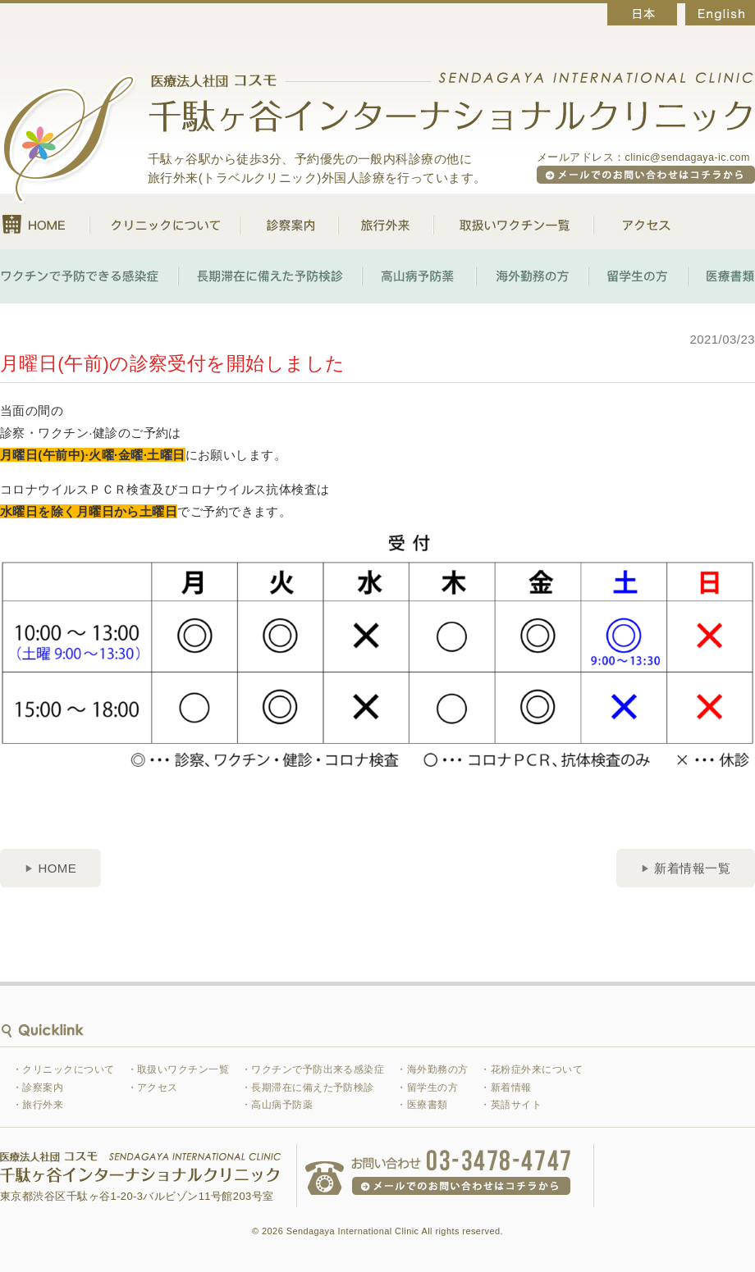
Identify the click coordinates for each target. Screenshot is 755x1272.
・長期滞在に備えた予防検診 (307, 1087)
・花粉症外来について (531, 1069)
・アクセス (152, 1087)
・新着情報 (505, 1087)
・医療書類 (421, 1104)
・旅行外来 (37, 1104)
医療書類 (721, 276)
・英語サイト (511, 1104)
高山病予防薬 (419, 276)
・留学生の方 (427, 1087)
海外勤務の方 (532, 276)
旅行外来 (385, 222)
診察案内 (289, 222)
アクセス (632, 222)
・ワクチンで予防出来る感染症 (312, 1069)
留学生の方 (638, 276)
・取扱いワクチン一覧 (178, 1069)
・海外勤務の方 (432, 1069)
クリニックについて (164, 222)
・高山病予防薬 (277, 1104)
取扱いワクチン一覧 (513, 222)
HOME (44, 222)
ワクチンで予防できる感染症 (89, 276)
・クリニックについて (63, 1069)
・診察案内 (37, 1087)
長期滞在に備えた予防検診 (270, 276)
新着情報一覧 (692, 868)
